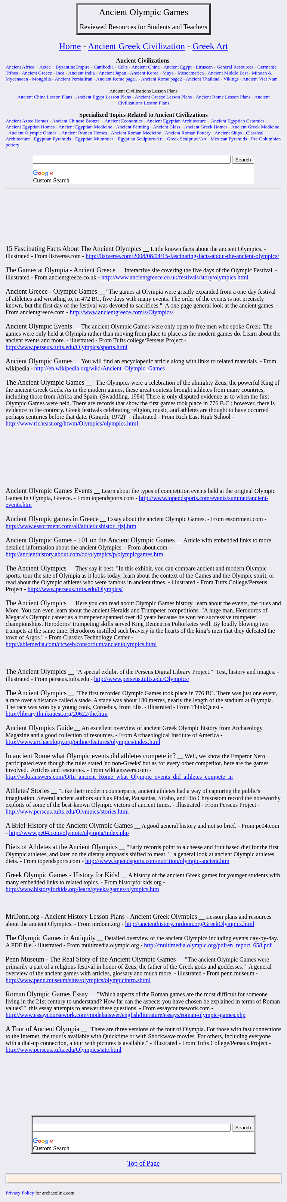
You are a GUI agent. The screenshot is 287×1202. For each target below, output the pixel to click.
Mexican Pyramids (228, 139)
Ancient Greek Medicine (255, 127)
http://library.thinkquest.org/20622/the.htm (57, 714)
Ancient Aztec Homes (27, 121)
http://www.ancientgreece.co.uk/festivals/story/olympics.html (175, 277)
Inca (60, 73)
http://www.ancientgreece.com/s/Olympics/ (121, 312)
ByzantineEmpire (73, 67)
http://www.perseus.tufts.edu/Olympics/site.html (63, 1050)
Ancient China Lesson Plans (44, 97)
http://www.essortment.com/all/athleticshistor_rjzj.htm (71, 526)
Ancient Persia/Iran (73, 79)
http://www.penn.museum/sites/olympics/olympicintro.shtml (78, 980)
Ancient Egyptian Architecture (176, 121)
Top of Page (143, 1163)
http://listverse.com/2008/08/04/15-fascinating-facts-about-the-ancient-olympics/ (182, 256)
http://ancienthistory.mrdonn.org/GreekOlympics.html (189, 924)
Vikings (230, 79)
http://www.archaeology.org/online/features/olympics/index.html (83, 742)
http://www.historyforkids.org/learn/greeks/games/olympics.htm (82, 889)
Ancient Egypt (177, 67)
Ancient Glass (166, 127)
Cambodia (104, 67)
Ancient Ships (228, 133)
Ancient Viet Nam (260, 79)
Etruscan (204, 67)
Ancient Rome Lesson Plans (222, 97)
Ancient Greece (37, 73)
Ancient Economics (124, 121)
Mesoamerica (191, 73)
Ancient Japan (112, 73)
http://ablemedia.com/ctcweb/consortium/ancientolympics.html (81, 644)
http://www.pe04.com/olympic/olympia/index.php (69, 833)
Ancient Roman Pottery (188, 133)
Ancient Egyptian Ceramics (238, 121)
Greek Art (210, 46)
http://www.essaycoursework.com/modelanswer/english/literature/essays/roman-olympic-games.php (126, 1015)
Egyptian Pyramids (52, 139)
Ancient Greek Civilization (136, 46)
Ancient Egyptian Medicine (85, 127)
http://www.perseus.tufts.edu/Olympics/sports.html (66, 347)
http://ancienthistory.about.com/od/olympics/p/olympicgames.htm (84, 554)
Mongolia (41, 79)
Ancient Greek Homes (205, 127)
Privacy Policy (20, 1193)
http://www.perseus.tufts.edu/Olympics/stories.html (67, 811)
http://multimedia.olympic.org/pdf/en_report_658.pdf (207, 945)
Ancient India (81, 73)
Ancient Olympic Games (33, 133)
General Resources (235, 67)
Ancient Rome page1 (116, 79)
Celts (123, 67)
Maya (168, 73)
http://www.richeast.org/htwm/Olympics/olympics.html (72, 423)
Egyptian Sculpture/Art (140, 139)
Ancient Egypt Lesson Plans (103, 97)
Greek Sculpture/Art (187, 139)
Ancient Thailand (202, 79)
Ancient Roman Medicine (136, 133)
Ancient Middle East (227, 73)
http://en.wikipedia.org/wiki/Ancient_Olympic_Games (99, 368)
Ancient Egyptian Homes (30, 127)
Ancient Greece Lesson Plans (163, 97)
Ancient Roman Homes (84, 133)
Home (70, 46)
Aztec (44, 67)
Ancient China (146, 67)
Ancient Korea (144, 73)
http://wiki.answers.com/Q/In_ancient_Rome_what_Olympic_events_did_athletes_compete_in (119, 776)
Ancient (113, 12)
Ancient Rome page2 (161, 79)
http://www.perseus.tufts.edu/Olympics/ (75, 589)
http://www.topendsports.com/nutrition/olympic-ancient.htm (157, 861)
